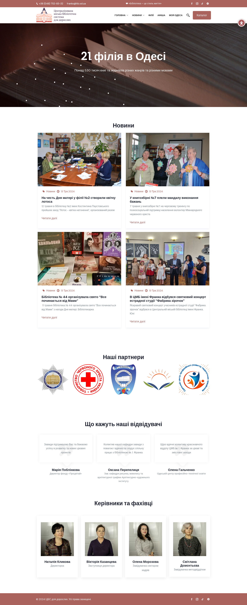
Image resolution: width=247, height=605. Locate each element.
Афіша (161, 15)
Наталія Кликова (57, 562)
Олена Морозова (146, 562)
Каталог (202, 15)
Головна (120, 15)
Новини (137, 15)
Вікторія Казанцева (101, 562)
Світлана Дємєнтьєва (189, 564)
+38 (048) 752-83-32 (49, 3)
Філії (151, 15)
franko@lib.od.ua (76, 3)
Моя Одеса (175, 15)
